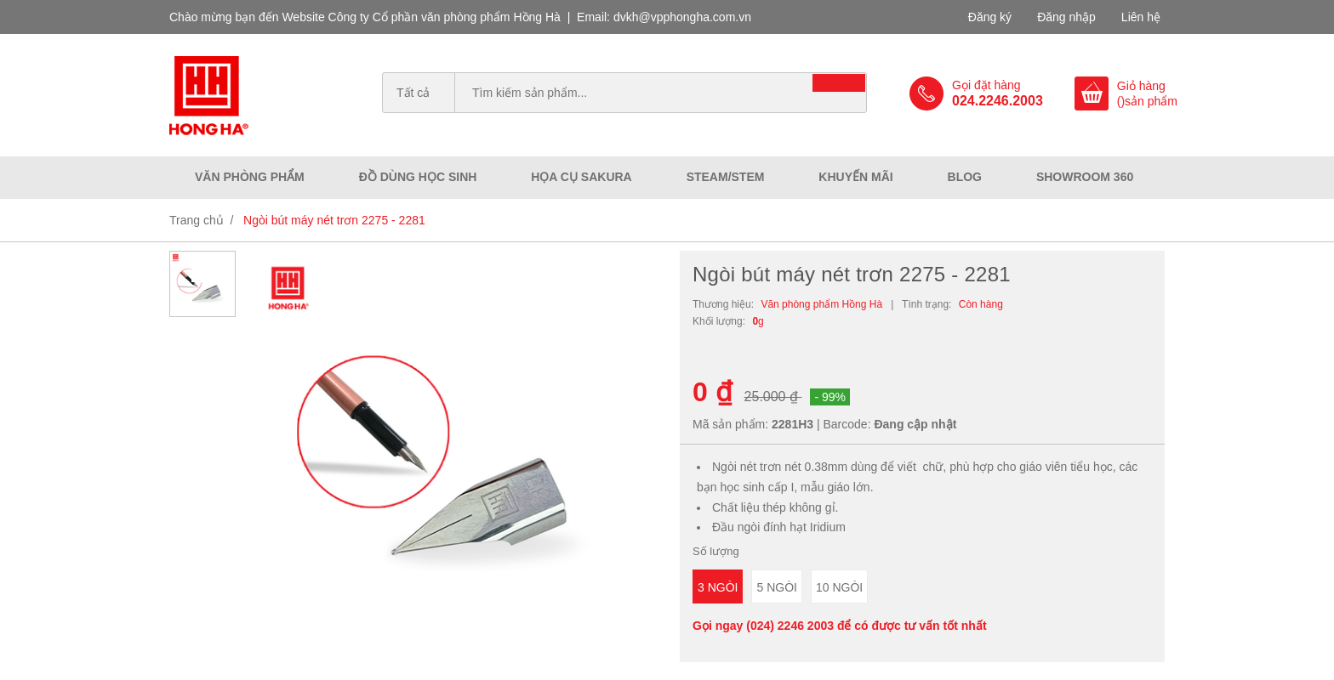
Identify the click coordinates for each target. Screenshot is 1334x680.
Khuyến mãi (855, 177)
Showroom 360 (1084, 177)
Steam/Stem (726, 177)
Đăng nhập (1066, 17)
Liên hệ (1140, 17)
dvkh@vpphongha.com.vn (682, 17)
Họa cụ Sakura (581, 177)
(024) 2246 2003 (790, 625)
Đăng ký (990, 17)
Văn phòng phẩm (250, 177)
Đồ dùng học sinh (418, 177)
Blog (965, 177)
